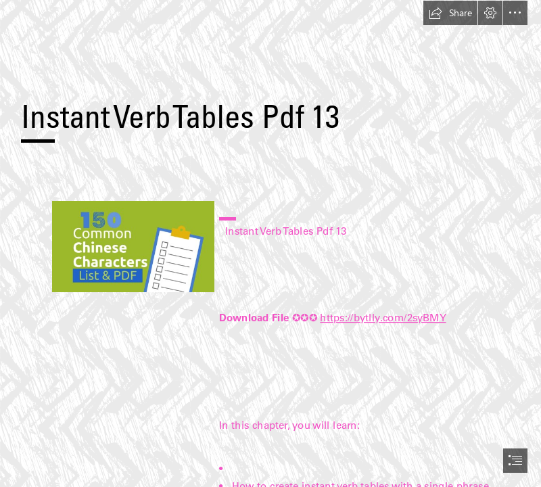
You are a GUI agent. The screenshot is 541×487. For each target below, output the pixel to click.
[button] (450, 13)
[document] (270, 243)
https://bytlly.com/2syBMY (383, 316)
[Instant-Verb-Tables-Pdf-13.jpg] (132, 246)
